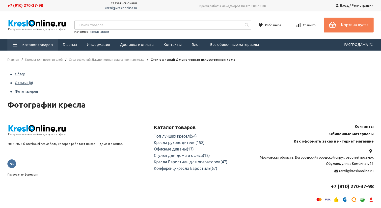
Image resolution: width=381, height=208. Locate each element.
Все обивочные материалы (234, 44)
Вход (344, 5)
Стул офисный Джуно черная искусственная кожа (106, 59)
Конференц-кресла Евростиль (185, 168)
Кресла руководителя (179, 142)
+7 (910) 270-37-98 (25, 5)
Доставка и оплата (137, 44)
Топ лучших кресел (175, 136)
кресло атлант (99, 31)
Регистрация (363, 5)
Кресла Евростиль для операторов (190, 162)
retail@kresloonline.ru (121, 8)
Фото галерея (26, 91)
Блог (195, 44)
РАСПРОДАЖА (359, 44)
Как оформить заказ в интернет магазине (334, 141)
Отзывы (24, 83)
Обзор (20, 74)
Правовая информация (22, 174)
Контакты (172, 44)
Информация (98, 44)
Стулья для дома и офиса (182, 155)
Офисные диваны (174, 149)
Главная (70, 44)
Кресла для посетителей (44, 59)
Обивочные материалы (351, 134)
